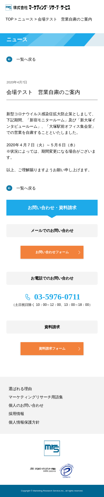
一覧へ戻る (25, 59)
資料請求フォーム (52, 348)
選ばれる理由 (20, 388)
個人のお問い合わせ (26, 405)
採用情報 (16, 413)
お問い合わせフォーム (52, 252)
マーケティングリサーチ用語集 (36, 397)
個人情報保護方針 (24, 422)
